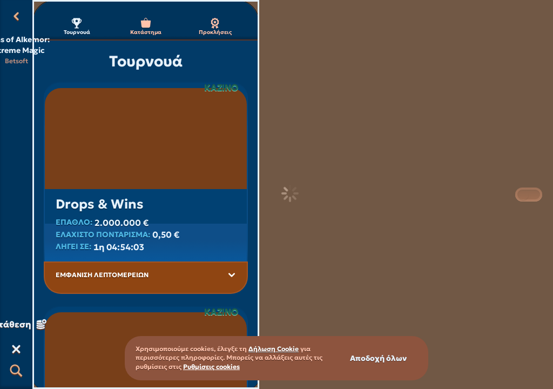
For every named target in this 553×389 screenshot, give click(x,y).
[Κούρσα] (16, 349)
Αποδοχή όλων (378, 358)
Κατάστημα (145, 27)
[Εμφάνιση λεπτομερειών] (231, 275)
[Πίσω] (16, 16)
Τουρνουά (77, 27)
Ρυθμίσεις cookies (211, 367)
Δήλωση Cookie (273, 349)
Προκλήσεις (215, 27)
